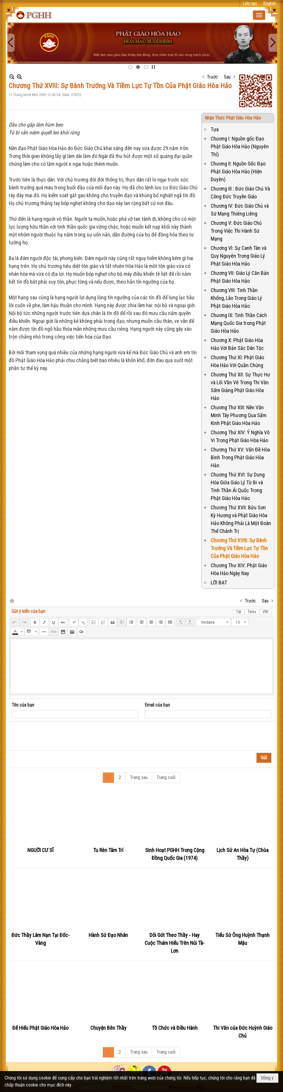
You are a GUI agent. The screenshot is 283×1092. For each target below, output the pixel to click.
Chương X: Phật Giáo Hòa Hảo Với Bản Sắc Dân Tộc (237, 344)
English (269, 3)
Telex (252, 611)
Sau (227, 77)
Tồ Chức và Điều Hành (175, 1028)
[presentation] (56, 736)
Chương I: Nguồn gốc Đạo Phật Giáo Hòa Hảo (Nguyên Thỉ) (240, 146)
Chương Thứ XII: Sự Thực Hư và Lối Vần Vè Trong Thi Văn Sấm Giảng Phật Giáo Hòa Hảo (240, 386)
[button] (259, 15)
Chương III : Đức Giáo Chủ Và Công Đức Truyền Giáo (240, 193)
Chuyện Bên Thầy (108, 1028)
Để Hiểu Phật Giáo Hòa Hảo (40, 1028)
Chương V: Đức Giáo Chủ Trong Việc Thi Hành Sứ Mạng (236, 231)
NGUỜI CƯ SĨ (40, 850)
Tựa (215, 129)
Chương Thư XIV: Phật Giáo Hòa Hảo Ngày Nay (239, 569)
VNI (265, 611)
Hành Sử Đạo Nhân (108, 935)
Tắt (238, 611)
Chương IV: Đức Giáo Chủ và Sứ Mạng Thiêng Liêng (240, 210)
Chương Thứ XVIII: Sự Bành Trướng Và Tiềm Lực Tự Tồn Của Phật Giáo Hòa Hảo (239, 548)
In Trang (12, 600)
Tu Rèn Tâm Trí (108, 850)
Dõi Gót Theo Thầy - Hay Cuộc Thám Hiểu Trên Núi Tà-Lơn (175, 943)
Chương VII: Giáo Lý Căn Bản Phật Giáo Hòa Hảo (240, 277)
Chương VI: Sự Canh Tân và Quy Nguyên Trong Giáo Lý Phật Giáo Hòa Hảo (238, 256)
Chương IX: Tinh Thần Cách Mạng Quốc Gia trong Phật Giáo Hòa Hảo (239, 323)
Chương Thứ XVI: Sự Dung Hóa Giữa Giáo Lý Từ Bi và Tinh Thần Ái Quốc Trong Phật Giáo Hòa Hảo (238, 486)
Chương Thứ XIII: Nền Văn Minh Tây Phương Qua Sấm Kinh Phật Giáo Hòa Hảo (238, 415)
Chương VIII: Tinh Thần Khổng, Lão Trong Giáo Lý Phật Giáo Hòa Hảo (236, 298)
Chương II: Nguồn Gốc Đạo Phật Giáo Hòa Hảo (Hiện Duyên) (238, 171)
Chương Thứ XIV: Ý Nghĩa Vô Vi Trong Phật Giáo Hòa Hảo (240, 436)
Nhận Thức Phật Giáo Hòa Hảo (233, 118)
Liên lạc (250, 3)
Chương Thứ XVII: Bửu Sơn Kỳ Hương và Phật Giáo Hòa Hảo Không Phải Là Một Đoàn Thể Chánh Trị (241, 519)
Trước (212, 77)
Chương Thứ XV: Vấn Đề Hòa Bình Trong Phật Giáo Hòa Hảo (240, 457)
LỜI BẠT (219, 582)
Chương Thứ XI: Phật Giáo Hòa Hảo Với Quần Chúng (237, 361)
